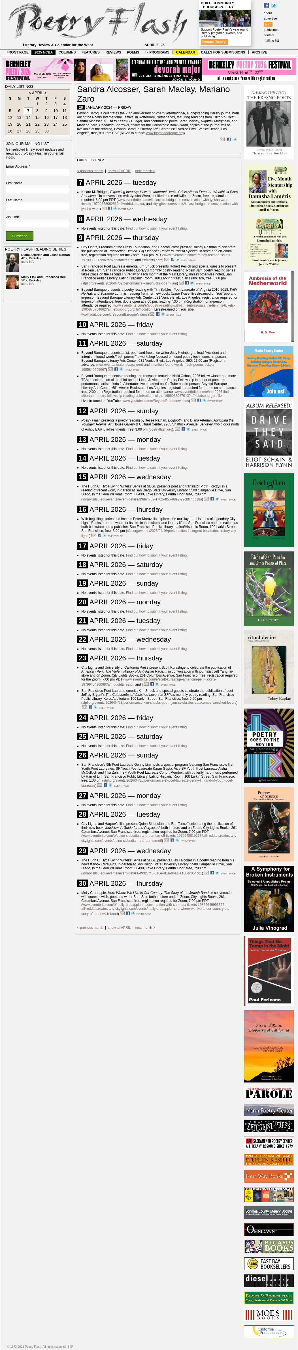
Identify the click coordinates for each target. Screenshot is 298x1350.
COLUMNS (67, 52)
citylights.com (152, 260)
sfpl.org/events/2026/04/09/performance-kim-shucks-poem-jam (129, 283)
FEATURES (91, 52)
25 (64, 124)
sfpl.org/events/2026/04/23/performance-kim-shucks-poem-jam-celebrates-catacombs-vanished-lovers (159, 703)
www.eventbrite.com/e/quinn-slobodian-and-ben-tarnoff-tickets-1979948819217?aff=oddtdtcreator (155, 836)
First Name (14, 183)
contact (269, 35)
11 (64, 110)
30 (46, 131)
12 (10, 117)
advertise (270, 18)
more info (27, 261)
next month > (145, 171)
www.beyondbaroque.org (165, 133)
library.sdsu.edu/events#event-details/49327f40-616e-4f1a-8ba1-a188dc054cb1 (142, 873)
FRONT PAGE (18, 52)
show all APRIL (119, 171)
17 (55, 117)
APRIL (37, 93)
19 (10, 124)
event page (125, 209)
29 (37, 131)
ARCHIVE (259, 52)
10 (55, 110)
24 (55, 124)
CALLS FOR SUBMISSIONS (223, 52)
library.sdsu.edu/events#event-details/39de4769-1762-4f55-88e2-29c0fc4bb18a (142, 499)
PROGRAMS (157, 52)
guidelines (271, 29)
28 (28, 131)
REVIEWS (113, 52)
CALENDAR (185, 52)
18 (64, 117)
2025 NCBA (44, 52)
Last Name (14, 200)
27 (19, 131)
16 (46, 117)
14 (28, 117)
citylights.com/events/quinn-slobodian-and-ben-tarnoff (121, 841)
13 (19, 117)
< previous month (90, 171)
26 (10, 131)
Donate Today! (214, 42)
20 (19, 124)
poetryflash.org (161, 429)
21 (28, 124)
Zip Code (13, 217)
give (268, 24)
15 (37, 117)
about (268, 13)
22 (37, 124)
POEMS (133, 52)
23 (46, 124)
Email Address (18, 166)
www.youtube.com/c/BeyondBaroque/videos (114, 314)
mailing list (271, 40)
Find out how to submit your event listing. (157, 228)
